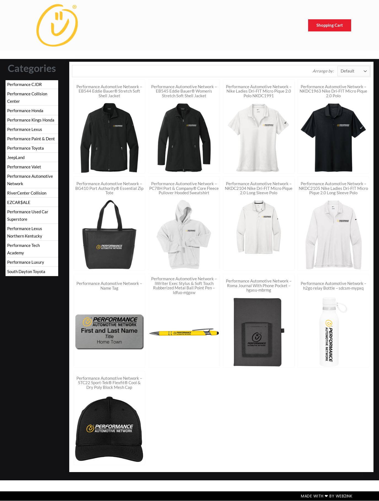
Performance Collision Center (27, 97)
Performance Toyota (25, 149)
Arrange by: (322, 71)
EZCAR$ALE (18, 205)
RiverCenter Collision (26, 195)
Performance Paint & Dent (31, 140)
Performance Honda (25, 111)
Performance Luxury (25, 266)
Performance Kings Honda (30, 120)
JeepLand (16, 159)
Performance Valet (24, 168)
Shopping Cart (329, 25)
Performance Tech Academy (23, 253)
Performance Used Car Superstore (27, 218)
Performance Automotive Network (30, 182)
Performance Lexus (24, 130)
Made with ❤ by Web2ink (326, 496)
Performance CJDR (24, 84)
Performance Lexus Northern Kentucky (24, 236)
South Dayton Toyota (26, 276)
